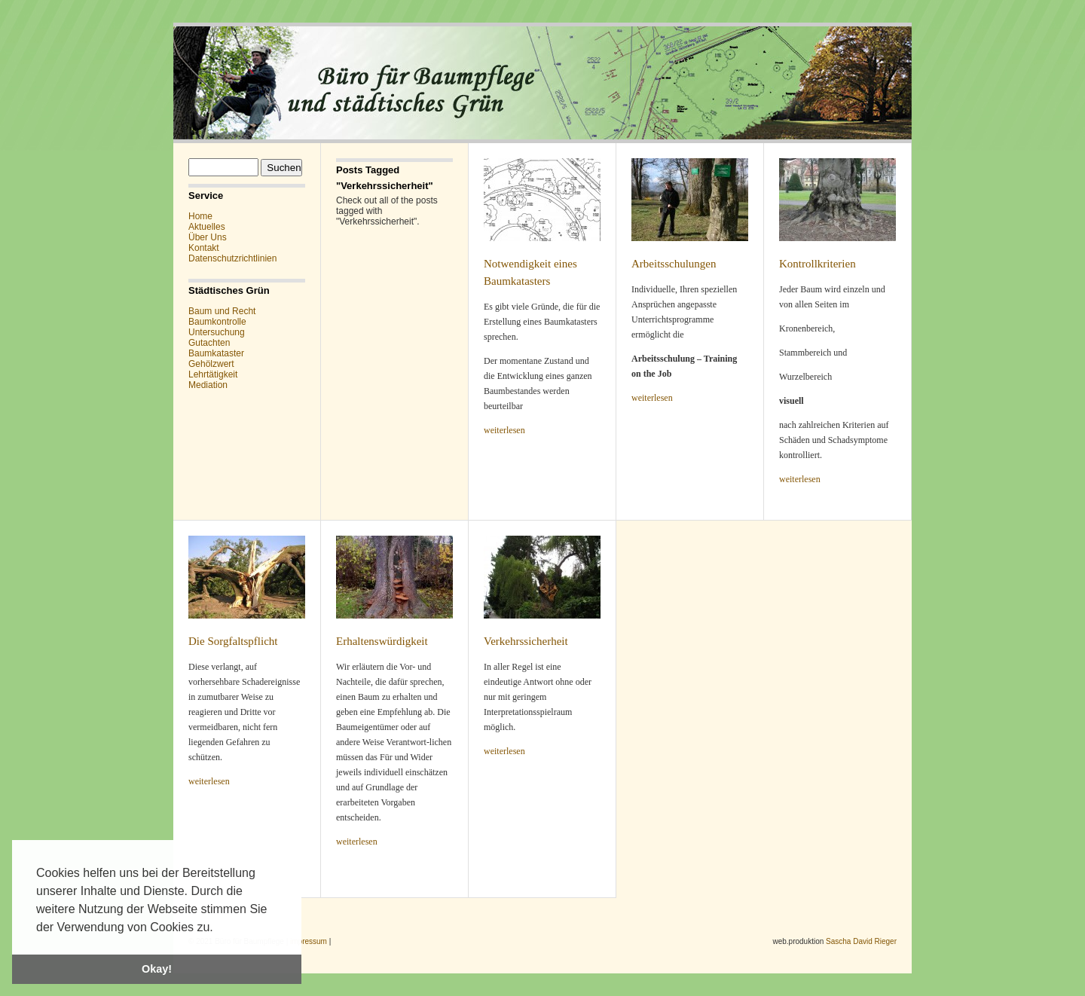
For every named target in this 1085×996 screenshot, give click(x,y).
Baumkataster (216, 353)
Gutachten (209, 343)
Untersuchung (216, 332)
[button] (218, 928)
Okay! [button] (157, 969)
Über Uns (207, 237)
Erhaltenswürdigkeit (382, 641)
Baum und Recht (221, 311)
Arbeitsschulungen (673, 264)
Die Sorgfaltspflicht (232, 641)
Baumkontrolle (217, 321)
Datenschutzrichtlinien (232, 258)
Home (200, 216)
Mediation (208, 385)
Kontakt (203, 248)
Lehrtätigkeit (212, 374)
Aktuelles (206, 227)
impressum (308, 941)
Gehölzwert (211, 364)
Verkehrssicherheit (526, 641)
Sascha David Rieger (861, 941)
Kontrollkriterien (817, 264)
